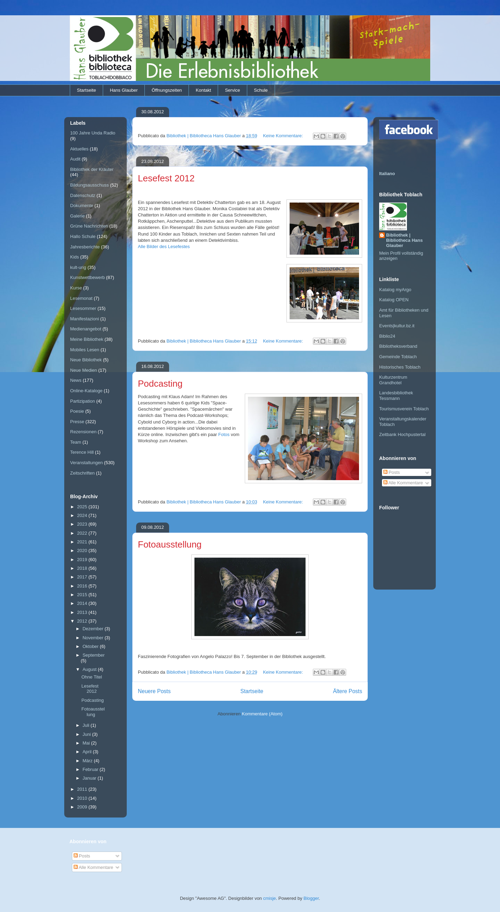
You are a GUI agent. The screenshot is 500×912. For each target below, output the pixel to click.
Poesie (77, 411)
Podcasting (160, 383)
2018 (83, 568)
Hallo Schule (82, 236)
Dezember (94, 628)
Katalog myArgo (395, 289)
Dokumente (81, 205)
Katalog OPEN (394, 299)
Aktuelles (79, 148)
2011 (83, 789)
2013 (83, 612)
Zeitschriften (82, 473)
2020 (83, 550)
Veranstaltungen (86, 462)
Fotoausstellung (170, 544)
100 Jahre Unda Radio (92, 132)
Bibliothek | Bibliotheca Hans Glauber (404, 240)
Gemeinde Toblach (398, 356)
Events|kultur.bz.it (397, 325)
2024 (83, 515)
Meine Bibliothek (86, 339)
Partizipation (82, 401)
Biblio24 (387, 336)
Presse (77, 421)
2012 (83, 621)
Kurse (76, 287)
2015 (83, 594)
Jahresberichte (85, 246)
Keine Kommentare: (283, 135)
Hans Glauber (124, 90)
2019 (83, 559)
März (88, 760)
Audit (75, 159)
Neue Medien (83, 370)
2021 (83, 541)
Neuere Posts (154, 691)
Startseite (86, 90)
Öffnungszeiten (167, 90)
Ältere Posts (347, 691)
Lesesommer (83, 308)
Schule (261, 90)
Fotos (224, 434)
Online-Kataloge (86, 390)
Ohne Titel (91, 677)
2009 (83, 807)
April (88, 751)
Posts (391, 472)
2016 (83, 586)
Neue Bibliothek (86, 359)
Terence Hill (82, 452)
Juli (87, 725)
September (94, 655)
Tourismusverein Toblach (404, 408)
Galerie (77, 216)
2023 (83, 524)
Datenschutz (82, 195)
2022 (83, 533)
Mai (87, 743)
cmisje (269, 898)
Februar (91, 769)
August (90, 669)
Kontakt (203, 90)
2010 (83, 798)
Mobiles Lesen (84, 349)
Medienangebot (85, 328)
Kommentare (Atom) (262, 713)
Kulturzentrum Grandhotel (393, 380)
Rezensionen (83, 431)
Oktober (91, 646)
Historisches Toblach (399, 367)
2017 (83, 577)
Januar (90, 778)
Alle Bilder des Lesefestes (164, 246)
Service (232, 90)
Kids (74, 257)
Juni (87, 734)
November (94, 637)
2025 (83, 506)
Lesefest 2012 (166, 178)
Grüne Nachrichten (89, 226)
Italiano (387, 173)
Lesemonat (81, 298)
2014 (83, 603)
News (76, 380)
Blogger (311, 898)
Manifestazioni (84, 318)
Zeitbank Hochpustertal (402, 434)
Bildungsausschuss (89, 185)
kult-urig (78, 267)
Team (75, 442)
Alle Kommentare (403, 482)
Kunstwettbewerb (87, 277)
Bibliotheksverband (398, 346)
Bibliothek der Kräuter (92, 169)
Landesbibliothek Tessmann (396, 395)
